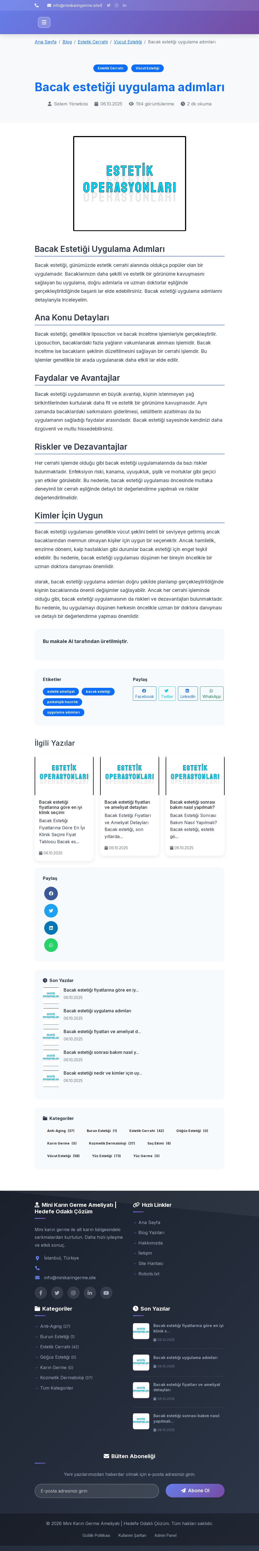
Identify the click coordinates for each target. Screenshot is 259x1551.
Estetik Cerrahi (93, 42)
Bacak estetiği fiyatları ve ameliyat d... (102, 1031)
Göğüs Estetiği (192, 1131)
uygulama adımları (63, 712)
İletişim (145, 1253)
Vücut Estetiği (128, 42)
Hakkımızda (150, 1243)
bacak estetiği (98, 691)
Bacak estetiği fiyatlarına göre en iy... (101, 990)
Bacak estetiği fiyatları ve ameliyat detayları (127, 804)
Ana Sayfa (45, 42)
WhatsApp (212, 694)
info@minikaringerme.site (73, 5)
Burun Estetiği (102, 1131)
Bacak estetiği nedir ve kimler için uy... (103, 1073)
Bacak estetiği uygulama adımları (97, 1010)
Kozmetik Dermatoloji (112, 1143)
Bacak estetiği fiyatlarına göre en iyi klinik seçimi (60, 807)
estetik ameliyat (61, 691)
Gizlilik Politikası (96, 1535)
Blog (67, 42)
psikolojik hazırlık (62, 702)
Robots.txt (148, 1273)
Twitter (167, 694)
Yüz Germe (146, 1156)
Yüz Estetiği (106, 1156)
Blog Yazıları (151, 1232)
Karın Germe (62, 1143)
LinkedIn (187, 694)
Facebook (144, 694)
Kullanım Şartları (132, 1535)
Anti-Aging (61, 1131)
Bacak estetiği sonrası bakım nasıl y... (101, 1052)
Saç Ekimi (159, 1143)
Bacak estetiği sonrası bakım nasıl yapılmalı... (186, 1418)
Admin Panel (165, 1535)
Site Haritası (150, 1263)
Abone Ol (195, 1490)
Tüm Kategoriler (56, 1388)
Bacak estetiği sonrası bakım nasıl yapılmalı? (192, 804)
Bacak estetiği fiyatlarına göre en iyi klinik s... (188, 1328)
